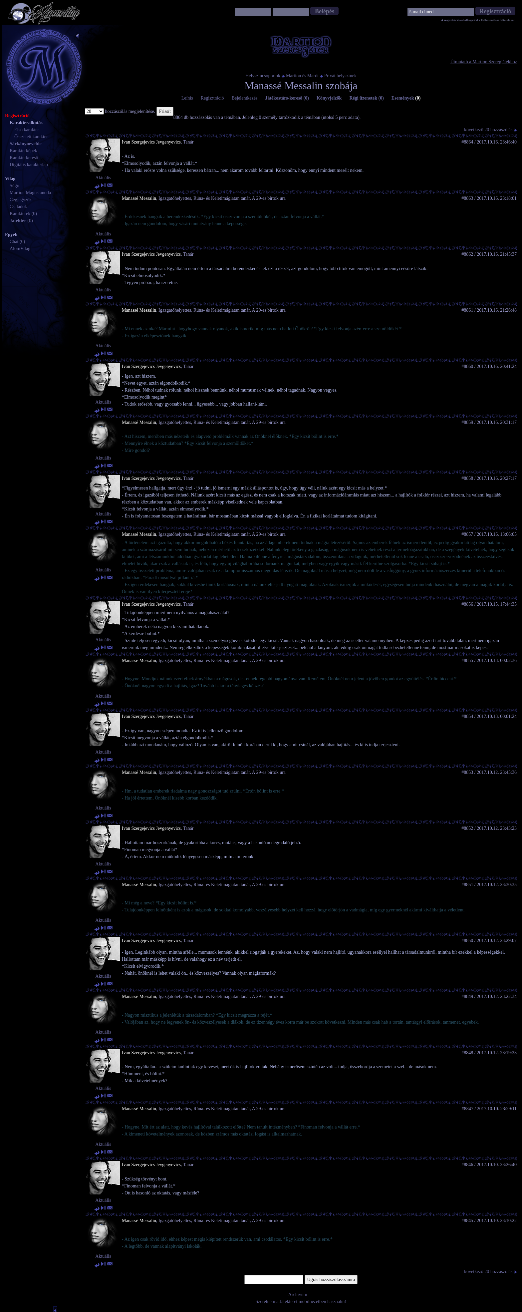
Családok (18, 206)
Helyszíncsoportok (262, 75)
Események (406, 98)
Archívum (297, 1294)
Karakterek (20, 213)
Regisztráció (212, 98)
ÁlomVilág (20, 248)
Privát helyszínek (340, 75)
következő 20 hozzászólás (490, 129)
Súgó (14, 185)
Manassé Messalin (139, 198)
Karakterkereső (24, 157)
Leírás (187, 98)
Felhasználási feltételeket (498, 20)
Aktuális (103, 177)
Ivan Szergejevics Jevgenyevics (151, 142)
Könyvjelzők (329, 98)
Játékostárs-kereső (287, 98)
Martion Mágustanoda (30, 192)
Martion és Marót (302, 75)
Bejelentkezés (245, 98)
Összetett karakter (31, 136)
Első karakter (26, 129)
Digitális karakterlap (29, 164)
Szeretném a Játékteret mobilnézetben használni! (301, 1301)
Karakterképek (23, 150)
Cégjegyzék (21, 199)
